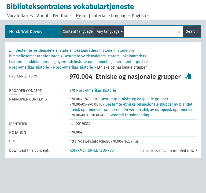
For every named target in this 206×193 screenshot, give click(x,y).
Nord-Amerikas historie (29, 67)
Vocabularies (20, 15)
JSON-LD (106, 150)
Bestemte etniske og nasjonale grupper (118, 99)
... (10, 50)
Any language (110, 31)
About (43, 15)
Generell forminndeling (109, 115)
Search (192, 31)
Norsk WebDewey (25, 31)
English (140, 15)
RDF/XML (76, 150)
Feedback (62, 15)
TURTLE (92, 150)
